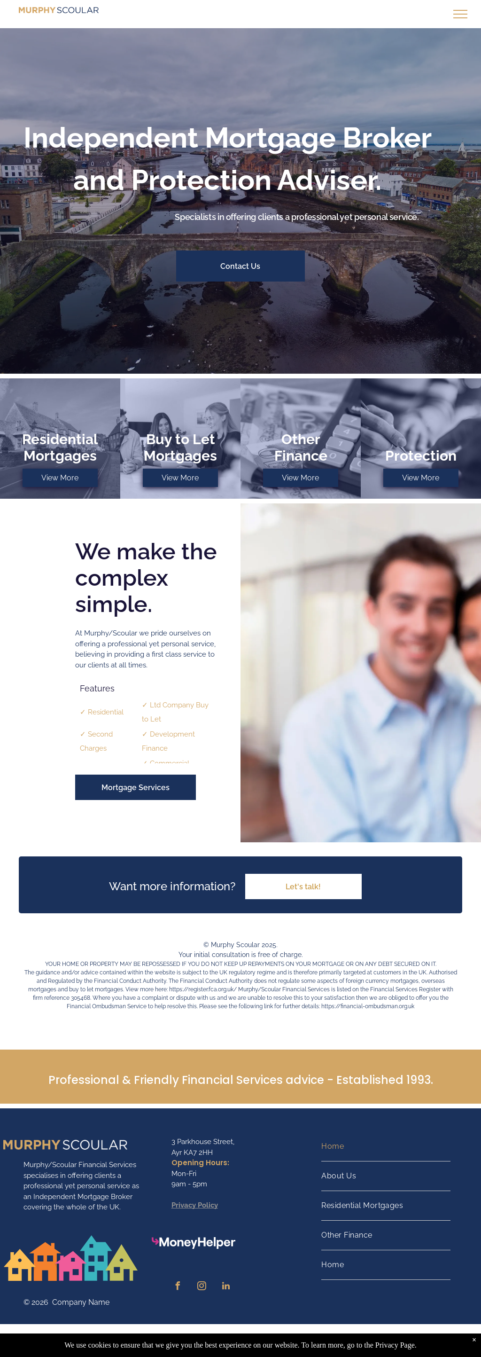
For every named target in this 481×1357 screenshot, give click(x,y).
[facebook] (178, 1287)
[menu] (460, 14)
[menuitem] (385, 1146)
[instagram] (202, 1287)
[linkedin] (226, 1287)
